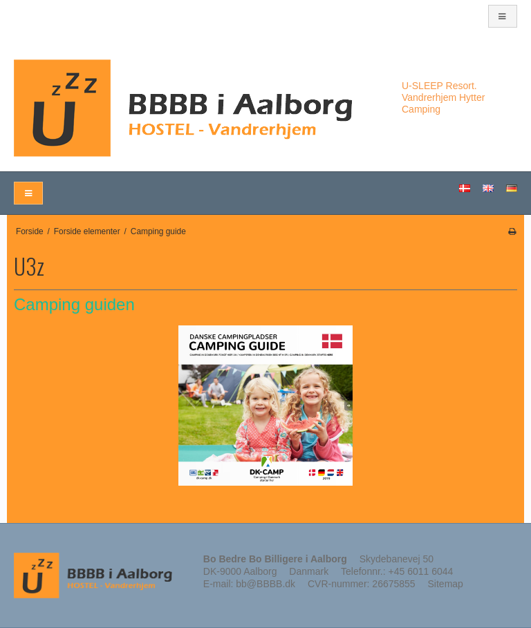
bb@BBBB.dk (265, 583)
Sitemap (445, 583)
